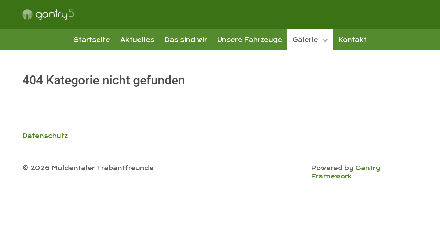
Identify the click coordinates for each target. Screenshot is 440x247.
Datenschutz (45, 135)
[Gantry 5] (48, 14)
